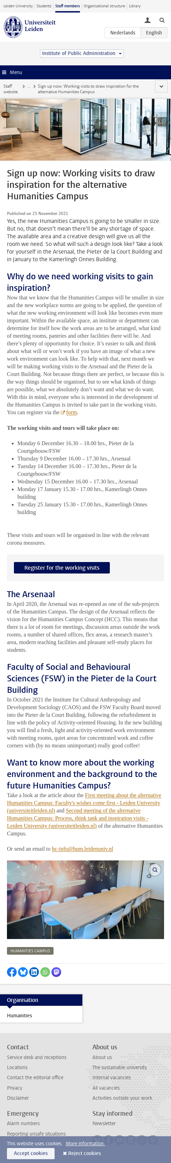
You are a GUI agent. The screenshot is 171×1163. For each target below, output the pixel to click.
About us (102, 1057)
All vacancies (106, 1088)
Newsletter (104, 1123)
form (71, 412)
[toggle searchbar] (162, 19)
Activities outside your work (122, 1098)
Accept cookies (31, 1153)
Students (43, 6)
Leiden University (18, 6)
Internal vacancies (111, 1077)
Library (134, 6)
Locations (17, 1067)
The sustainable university (119, 1067)
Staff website (10, 89)
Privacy (14, 1088)
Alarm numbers (23, 1123)
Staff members (67, 6)
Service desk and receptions (36, 1057)
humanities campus (30, 951)
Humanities (19, 1015)
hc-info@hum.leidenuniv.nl (82, 849)
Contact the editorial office (35, 1077)
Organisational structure (104, 6)
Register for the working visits (61, 567)
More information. (85, 1143)
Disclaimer (18, 1098)
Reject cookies (84, 1153)
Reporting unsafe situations (36, 1134)
